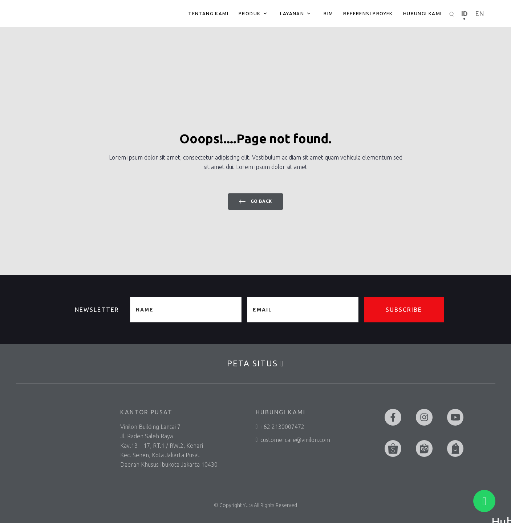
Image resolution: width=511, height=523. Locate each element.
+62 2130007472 (280, 426)
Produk (249, 13)
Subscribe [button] (404, 309)
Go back (255, 201)
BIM (328, 13)
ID (464, 13)
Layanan (292, 13)
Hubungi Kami (422, 13)
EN (479, 13)
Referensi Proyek (368, 13)
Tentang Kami (208, 13)
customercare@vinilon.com (293, 439)
